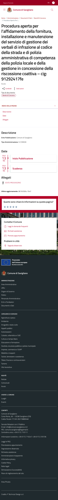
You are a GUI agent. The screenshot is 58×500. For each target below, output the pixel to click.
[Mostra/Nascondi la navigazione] (4, 9)
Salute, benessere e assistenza (12, 356)
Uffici (3, 288)
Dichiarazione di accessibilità (11, 469)
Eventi (3, 402)
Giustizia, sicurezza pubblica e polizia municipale (18, 346)
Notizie (3, 379)
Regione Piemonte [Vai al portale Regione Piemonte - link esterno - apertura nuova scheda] (8, 3)
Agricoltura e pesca (8, 317)
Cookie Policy (6, 462)
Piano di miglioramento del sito (12, 473)
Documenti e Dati (7, 305)
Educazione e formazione (10, 342)
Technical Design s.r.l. (16, 494)
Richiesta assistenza (8, 452)
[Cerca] (52, 9)
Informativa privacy (8, 459)
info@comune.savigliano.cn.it (16, 427)
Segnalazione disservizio (10, 448)
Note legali (5, 466)
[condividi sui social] (6, 88)
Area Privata (5, 481)
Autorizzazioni (6, 332)
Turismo (4, 363)
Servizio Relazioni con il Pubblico (13, 424)
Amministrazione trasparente (12, 455)
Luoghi (3, 398)
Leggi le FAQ (5, 441)
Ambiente (4, 321)
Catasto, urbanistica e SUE (11, 335)
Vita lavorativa (6, 367)
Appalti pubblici (6, 328)
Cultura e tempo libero (9, 339)
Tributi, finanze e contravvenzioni (13, 360)
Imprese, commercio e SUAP (11, 349)
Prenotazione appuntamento (11, 445)
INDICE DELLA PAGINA (29, 106)
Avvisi (3, 386)
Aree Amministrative (8, 284)
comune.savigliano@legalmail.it (16, 429)
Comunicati (5, 382)
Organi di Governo (7, 291)
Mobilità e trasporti (8, 353)
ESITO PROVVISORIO (13, 182)
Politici (3, 295)
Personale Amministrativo (10, 298)
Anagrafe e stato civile (9, 324)
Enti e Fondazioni (7, 302)
